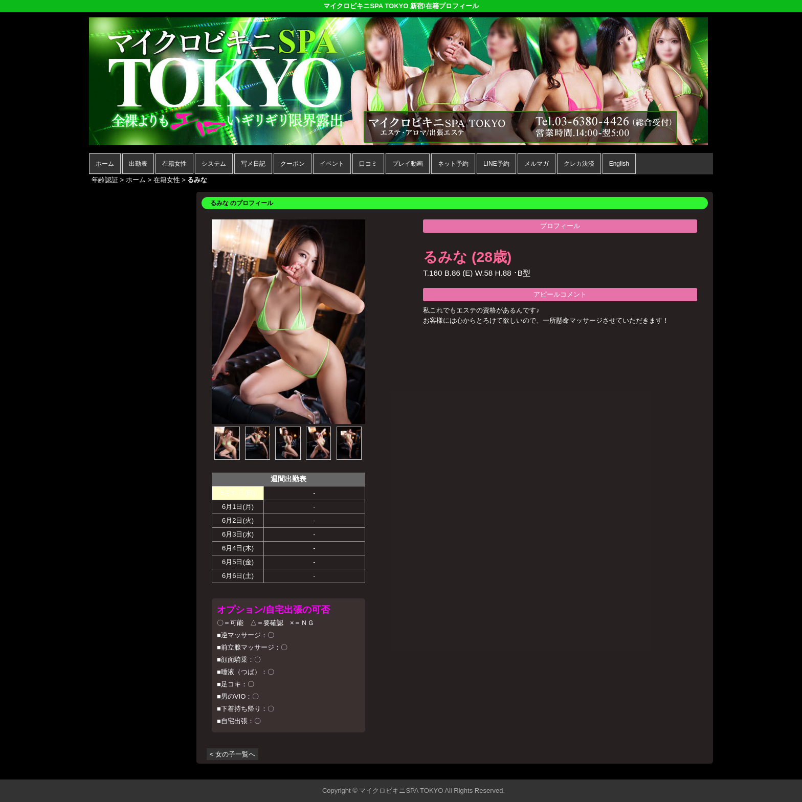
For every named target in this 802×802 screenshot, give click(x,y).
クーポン (292, 163)
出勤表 (138, 163)
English (619, 163)
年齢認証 (105, 180)
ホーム (105, 163)
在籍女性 (174, 163)
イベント (332, 163)
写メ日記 (253, 163)
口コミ (368, 163)
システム (214, 163)
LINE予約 (496, 163)
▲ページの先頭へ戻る (674, 770)
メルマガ (536, 163)
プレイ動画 (407, 163)
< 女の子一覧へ (232, 754)
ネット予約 (453, 163)
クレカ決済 (579, 163)
